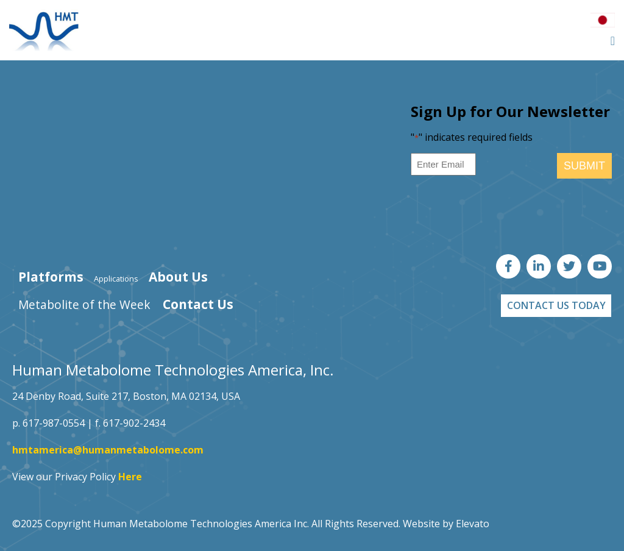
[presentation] (503, 209)
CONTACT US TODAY (556, 305)
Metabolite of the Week (84, 304)
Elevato (472, 523)
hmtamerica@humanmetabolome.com (108, 450)
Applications (116, 278)
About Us (178, 276)
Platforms (50, 276)
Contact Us (198, 304)
